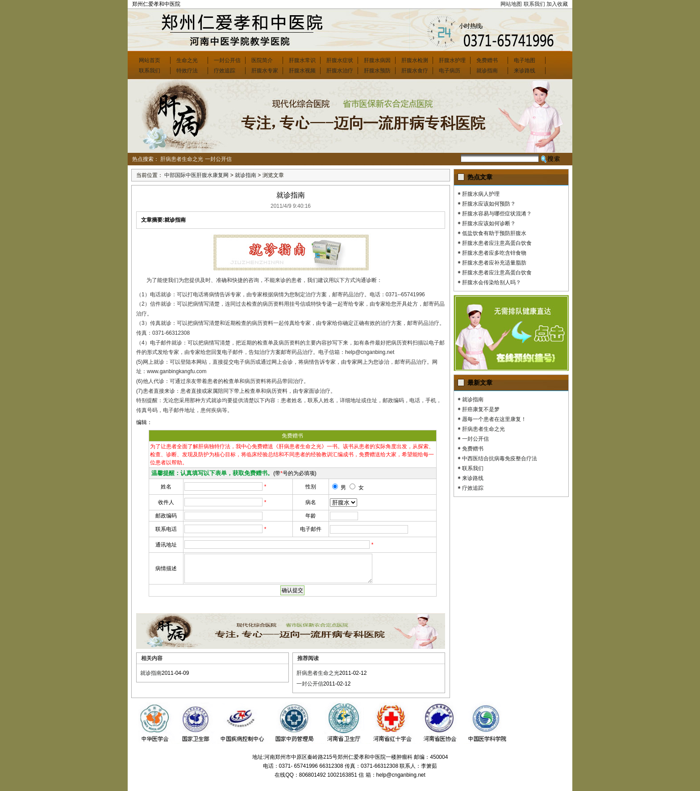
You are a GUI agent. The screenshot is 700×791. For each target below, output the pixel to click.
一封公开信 (227, 60)
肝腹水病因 (377, 60)
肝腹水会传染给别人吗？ (491, 282)
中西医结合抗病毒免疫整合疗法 (499, 458)
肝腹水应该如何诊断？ (489, 223)
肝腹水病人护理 (481, 194)
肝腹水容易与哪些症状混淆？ (497, 213)
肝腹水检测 (414, 60)
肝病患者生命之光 (181, 159)
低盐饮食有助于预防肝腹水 (494, 233)
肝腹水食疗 (414, 70)
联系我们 (534, 4)
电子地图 (524, 60)
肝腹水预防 (377, 70)
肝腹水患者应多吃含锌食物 (494, 253)
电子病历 (449, 70)
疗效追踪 (224, 70)
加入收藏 (557, 4)
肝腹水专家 (264, 70)
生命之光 (187, 60)
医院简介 (262, 60)
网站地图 (511, 4)
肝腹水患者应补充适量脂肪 (494, 263)
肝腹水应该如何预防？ (489, 204)
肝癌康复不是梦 (481, 409)
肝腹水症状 (339, 60)
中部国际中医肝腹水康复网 (196, 175)
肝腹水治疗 (339, 70)
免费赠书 (487, 60)
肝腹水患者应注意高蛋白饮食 (497, 243)
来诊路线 (524, 70)
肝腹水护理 (452, 60)
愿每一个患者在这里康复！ (494, 419)
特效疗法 (187, 70)
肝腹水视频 (302, 70)
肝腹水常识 (302, 60)
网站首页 (149, 60)
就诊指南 (487, 70)
